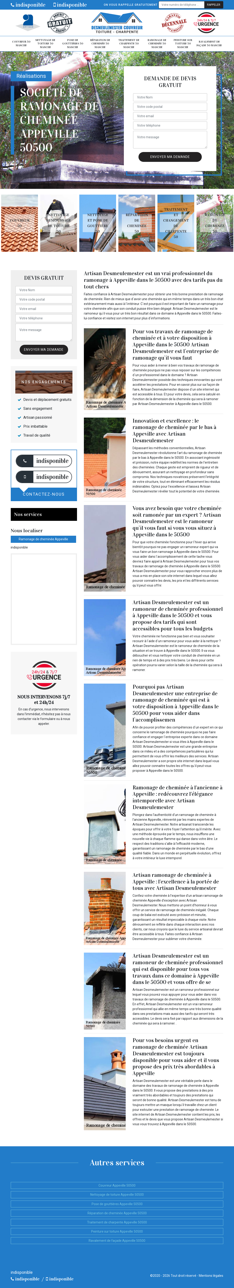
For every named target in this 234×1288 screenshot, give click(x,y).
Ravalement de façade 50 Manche (209, 43)
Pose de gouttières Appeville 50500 (117, 1204)
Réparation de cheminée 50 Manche (100, 43)
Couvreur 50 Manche (21, 43)
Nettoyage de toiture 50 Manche (45, 43)
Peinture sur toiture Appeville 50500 (117, 1231)
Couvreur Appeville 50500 (117, 1185)
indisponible (28, 4)
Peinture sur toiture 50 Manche (183, 43)
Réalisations (31, 76)
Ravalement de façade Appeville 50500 (117, 1240)
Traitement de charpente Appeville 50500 (117, 1222)
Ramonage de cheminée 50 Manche (157, 43)
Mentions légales (211, 1275)
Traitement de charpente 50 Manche (128, 43)
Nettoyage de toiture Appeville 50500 (117, 1194)
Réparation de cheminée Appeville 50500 (117, 1213)
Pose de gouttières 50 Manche (72, 43)
